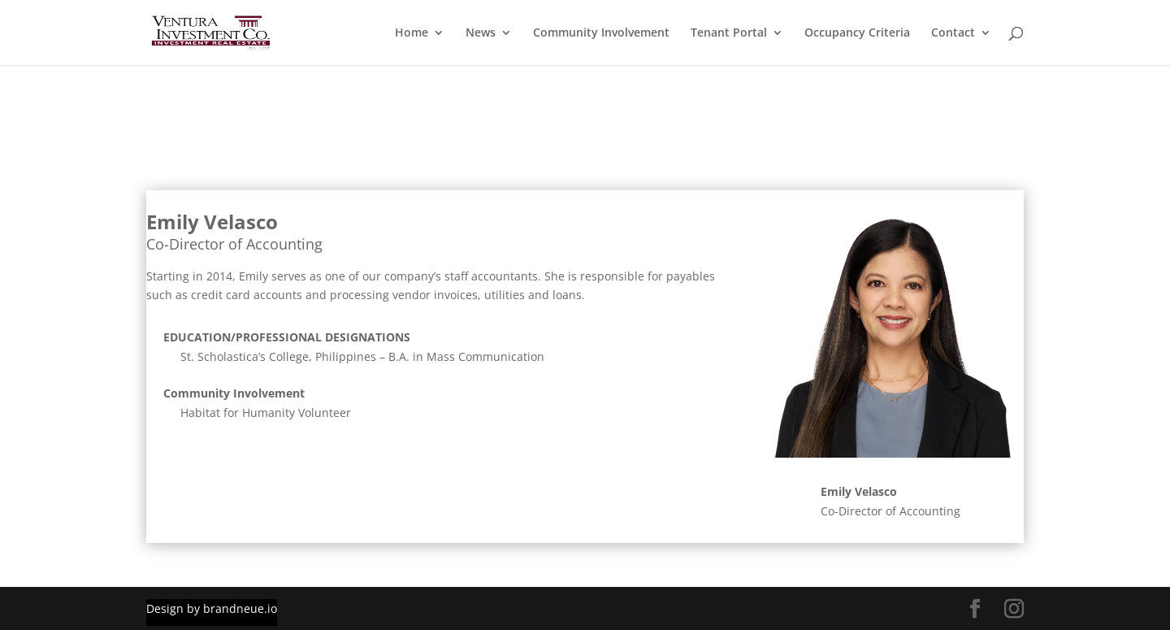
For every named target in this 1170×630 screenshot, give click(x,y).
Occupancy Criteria (857, 33)
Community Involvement (601, 33)
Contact (953, 33)
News (481, 33)
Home (411, 33)
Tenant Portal (729, 33)
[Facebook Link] (975, 609)
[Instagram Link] (1014, 609)
